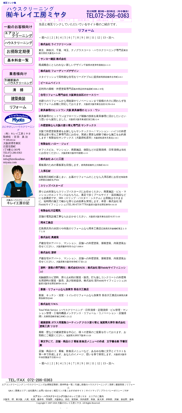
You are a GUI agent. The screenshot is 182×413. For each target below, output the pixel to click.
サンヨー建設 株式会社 (53, 59)
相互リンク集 (60, 390)
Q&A (10, 390)
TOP (126, 390)
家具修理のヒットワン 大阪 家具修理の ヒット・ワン (70, 110)
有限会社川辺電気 (50, 210)
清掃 (111, 384)
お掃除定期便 (51, 384)
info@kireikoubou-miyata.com (14, 161)
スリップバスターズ (52, 185)
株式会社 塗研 (48, 252)
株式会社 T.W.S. (49, 304)
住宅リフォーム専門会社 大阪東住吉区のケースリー (70, 95)
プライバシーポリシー (111, 390)
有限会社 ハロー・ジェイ (55, 144)
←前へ (43, 37)
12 (98, 37)
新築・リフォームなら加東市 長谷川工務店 (65, 289)
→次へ (110, 37)
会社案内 (32, 390)
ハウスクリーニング (35, 384)
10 (87, 37)
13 (104, 37)
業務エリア (20, 390)
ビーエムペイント (50, 83)
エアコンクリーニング (12, 384)
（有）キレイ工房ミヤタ (17, 133)
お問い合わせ (45, 390)
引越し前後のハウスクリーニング (91, 384)
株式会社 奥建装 (50, 237)
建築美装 (120, 384)
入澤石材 (45, 171)
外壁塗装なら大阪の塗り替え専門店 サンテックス (68, 125)
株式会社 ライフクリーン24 (56, 44)
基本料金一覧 (66, 384)
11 (93, 37)
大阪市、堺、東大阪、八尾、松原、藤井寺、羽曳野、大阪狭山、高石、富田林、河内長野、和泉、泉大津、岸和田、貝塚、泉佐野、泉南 (68, 399)
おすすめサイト (76, 390)
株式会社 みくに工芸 (52, 159)
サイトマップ (92, 390)
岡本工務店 (47, 222)
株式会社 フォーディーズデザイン (60, 71)
